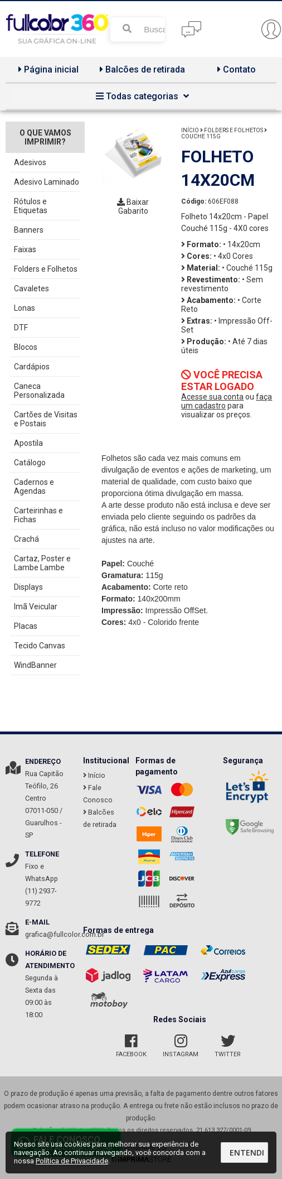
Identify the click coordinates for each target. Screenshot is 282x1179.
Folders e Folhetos (45, 268)
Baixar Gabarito (133, 206)
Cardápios (32, 366)
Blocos (25, 347)
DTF (21, 327)
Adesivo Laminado (46, 181)
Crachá (26, 539)
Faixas (25, 249)
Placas (25, 626)
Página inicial (47, 69)
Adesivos (30, 162)
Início (190, 130)
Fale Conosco (98, 793)
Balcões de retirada (141, 69)
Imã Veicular (35, 606)
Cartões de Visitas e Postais (45, 419)
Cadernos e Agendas (34, 486)
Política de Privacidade (72, 1161)
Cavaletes (31, 288)
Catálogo (30, 462)
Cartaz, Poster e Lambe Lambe (42, 563)
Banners (28, 229)
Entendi (247, 1152)
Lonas (24, 308)
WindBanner (35, 665)
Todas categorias (141, 96)
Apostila (28, 443)
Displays (28, 587)
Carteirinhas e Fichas (38, 515)
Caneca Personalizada (39, 391)
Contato (235, 69)
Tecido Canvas (39, 645)
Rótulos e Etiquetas (30, 206)
